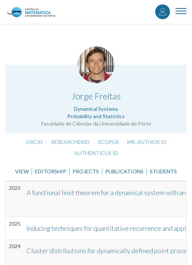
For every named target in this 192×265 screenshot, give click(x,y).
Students (163, 171)
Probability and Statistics (96, 116)
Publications (124, 171)
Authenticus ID (96, 153)
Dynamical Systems (96, 109)
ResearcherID (70, 142)
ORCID (34, 142)
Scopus (108, 142)
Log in (162, 11)
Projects (85, 171)
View (22, 171)
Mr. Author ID (146, 142)
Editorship (50, 171)
